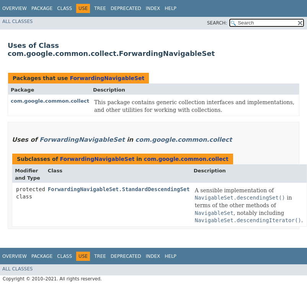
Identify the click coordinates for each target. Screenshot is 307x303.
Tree (100, 8)
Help (170, 8)
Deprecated (126, 8)
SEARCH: (217, 23)
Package (41, 8)
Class (64, 8)
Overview (14, 8)
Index (153, 8)
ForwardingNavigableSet (107, 78)
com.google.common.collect (50, 101)
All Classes (17, 21)
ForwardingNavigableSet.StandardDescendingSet (119, 189)
